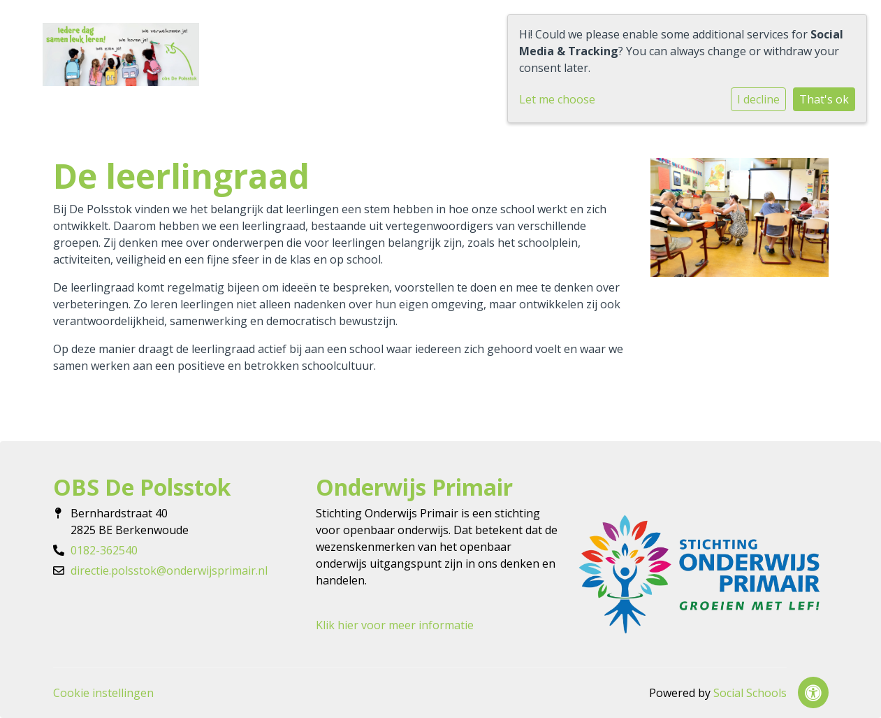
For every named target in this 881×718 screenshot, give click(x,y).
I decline (758, 99)
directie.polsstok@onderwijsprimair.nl (169, 570)
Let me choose (557, 99)
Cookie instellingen (103, 693)
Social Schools (750, 693)
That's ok (824, 99)
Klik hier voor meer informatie (395, 625)
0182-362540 (104, 550)
